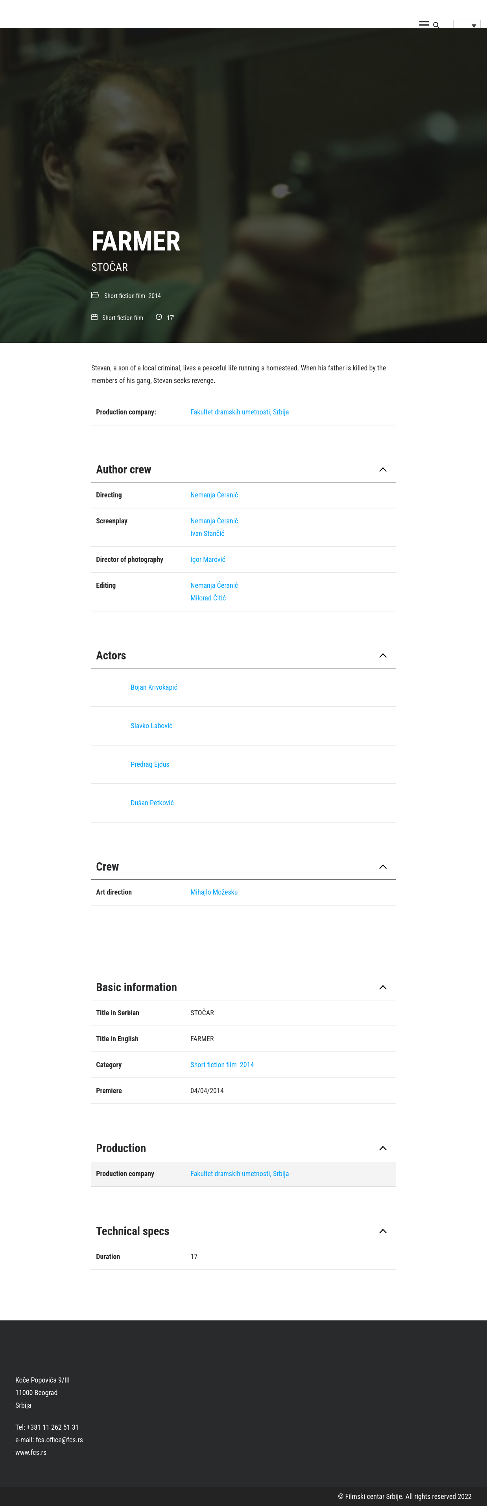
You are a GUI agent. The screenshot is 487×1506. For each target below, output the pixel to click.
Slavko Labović (151, 726)
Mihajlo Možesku (214, 892)
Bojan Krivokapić (154, 687)
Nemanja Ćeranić (214, 495)
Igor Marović (207, 559)
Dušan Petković (152, 803)
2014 (154, 296)
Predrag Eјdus (150, 764)
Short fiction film (124, 296)
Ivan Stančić (207, 533)
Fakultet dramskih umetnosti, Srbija (239, 412)
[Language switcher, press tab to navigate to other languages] (467, 25)
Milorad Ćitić (208, 598)
